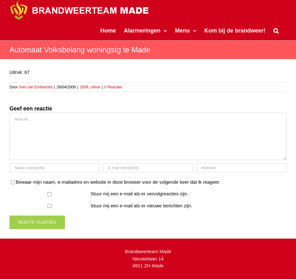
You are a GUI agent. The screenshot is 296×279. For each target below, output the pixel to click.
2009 (84, 87)
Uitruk (95, 87)
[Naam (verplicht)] (54, 167)
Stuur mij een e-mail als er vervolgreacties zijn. (139, 193)
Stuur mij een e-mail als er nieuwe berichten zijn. (141, 205)
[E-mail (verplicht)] (148, 167)
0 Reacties (113, 87)
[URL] (241, 167)
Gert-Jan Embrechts (35, 87)
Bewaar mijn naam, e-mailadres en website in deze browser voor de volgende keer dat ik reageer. (118, 182)
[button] (276, 30)
